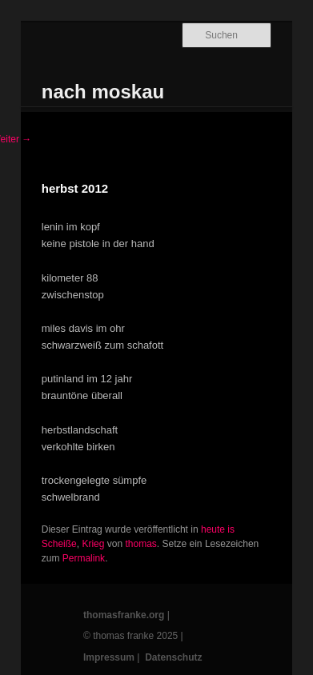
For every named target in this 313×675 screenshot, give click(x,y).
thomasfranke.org (123, 615)
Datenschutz (173, 657)
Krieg (93, 543)
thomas (140, 543)
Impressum (108, 657)
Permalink (83, 558)
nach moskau (103, 91)
